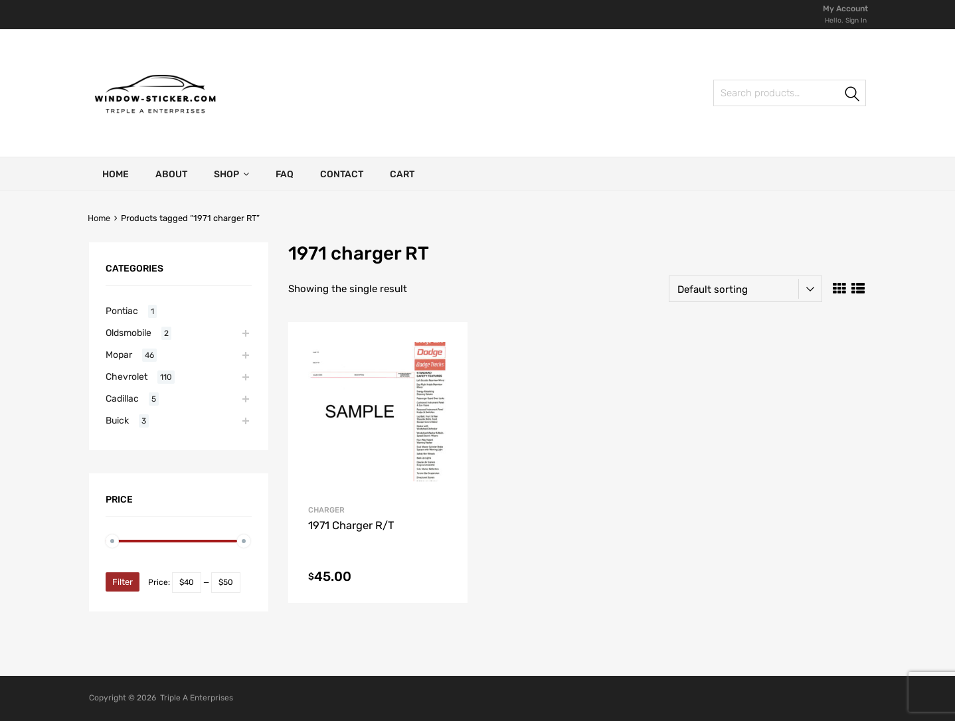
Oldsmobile (128, 332)
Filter (122, 582)
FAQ (285, 174)
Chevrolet (126, 376)
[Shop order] (745, 289)
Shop (231, 174)
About (171, 174)
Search (852, 95)
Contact (341, 174)
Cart (402, 174)
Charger (326, 510)
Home (115, 174)
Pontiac (122, 310)
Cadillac (122, 398)
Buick (117, 420)
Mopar (119, 354)
